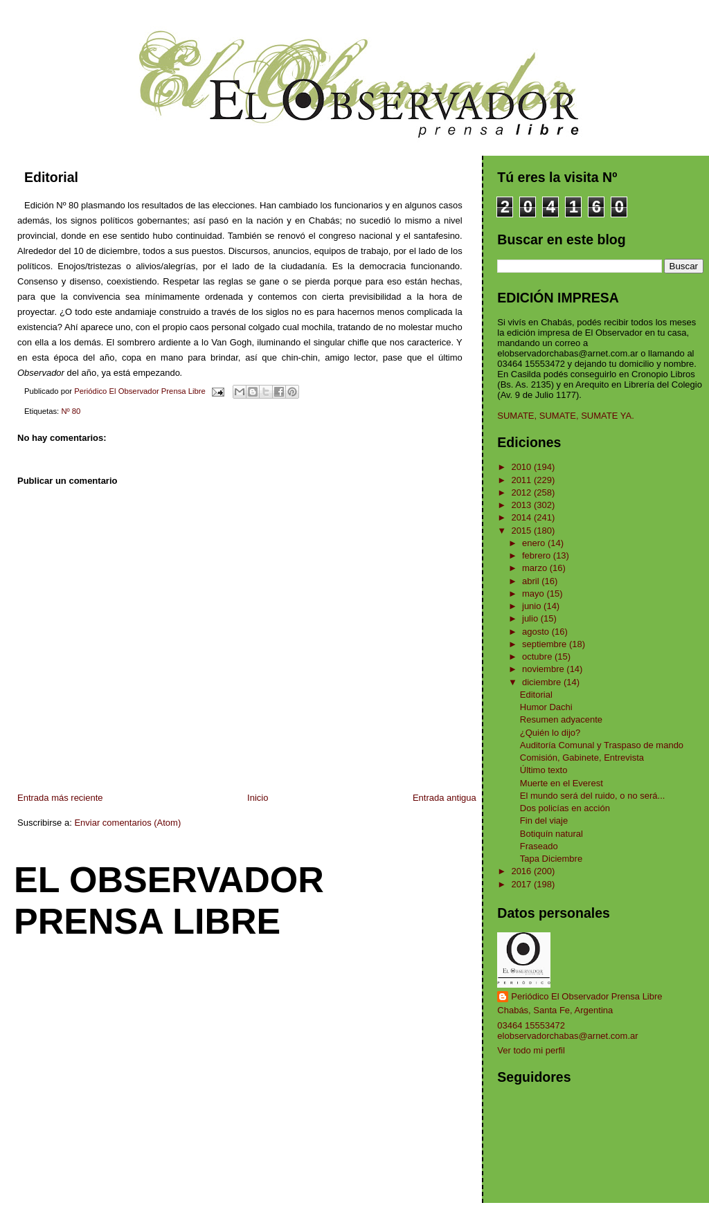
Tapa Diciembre (551, 858)
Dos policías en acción (565, 808)
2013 (522, 505)
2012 (522, 492)
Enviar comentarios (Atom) (127, 822)
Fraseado (539, 846)
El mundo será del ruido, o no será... (592, 795)
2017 (522, 884)
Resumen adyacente (561, 719)
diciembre (543, 682)
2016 (522, 871)
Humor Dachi (546, 707)
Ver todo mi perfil (531, 1050)
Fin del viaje (544, 820)
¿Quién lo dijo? (550, 732)
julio (531, 618)
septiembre (545, 644)
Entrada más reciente (60, 797)
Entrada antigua (444, 797)
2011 (522, 480)
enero (535, 543)
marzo (536, 568)
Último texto (544, 770)
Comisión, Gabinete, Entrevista (582, 757)
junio (533, 606)
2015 (522, 530)
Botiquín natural (551, 833)
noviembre (544, 669)
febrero (537, 555)
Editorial (536, 694)
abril (531, 581)
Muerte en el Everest (561, 783)
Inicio (257, 797)
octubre (538, 656)
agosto (537, 631)
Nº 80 (70, 411)
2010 (522, 467)
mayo (534, 593)
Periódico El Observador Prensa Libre (586, 996)
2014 (522, 517)
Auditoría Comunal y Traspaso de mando (601, 745)
